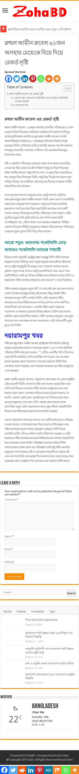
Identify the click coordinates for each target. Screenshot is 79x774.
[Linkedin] (24, 78)
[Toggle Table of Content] (65, 88)
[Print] (49, 78)
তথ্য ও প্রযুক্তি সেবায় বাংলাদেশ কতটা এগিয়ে (49, 663)
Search (71, 593)
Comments (37, 611)
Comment (11, 499)
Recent (8, 611)
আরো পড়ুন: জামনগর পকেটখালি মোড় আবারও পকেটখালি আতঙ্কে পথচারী (41, 100)
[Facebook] (8, 78)
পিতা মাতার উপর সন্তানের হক (41, 620)
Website (9, 562)
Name (9, 536)
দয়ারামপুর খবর (21, 105)
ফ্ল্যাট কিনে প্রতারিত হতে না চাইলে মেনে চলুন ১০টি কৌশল (39, 29)
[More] (57, 78)
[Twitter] (16, 78)
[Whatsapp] (40, 78)
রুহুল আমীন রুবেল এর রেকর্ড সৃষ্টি (26, 93)
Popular (21, 611)
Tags (52, 611)
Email (9, 549)
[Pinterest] (32, 78)
